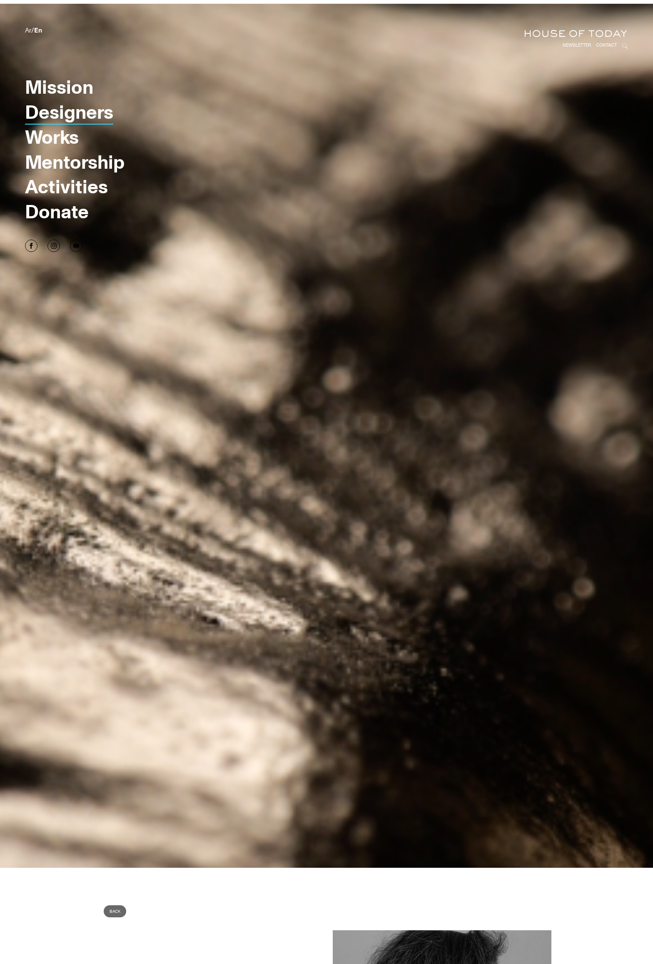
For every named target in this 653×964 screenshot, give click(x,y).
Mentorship (75, 128)
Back (115, 878)
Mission (59, 53)
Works (52, 103)
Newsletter (577, 12)
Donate (57, 178)
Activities (66, 153)
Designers (69, 78)
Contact (606, 12)
